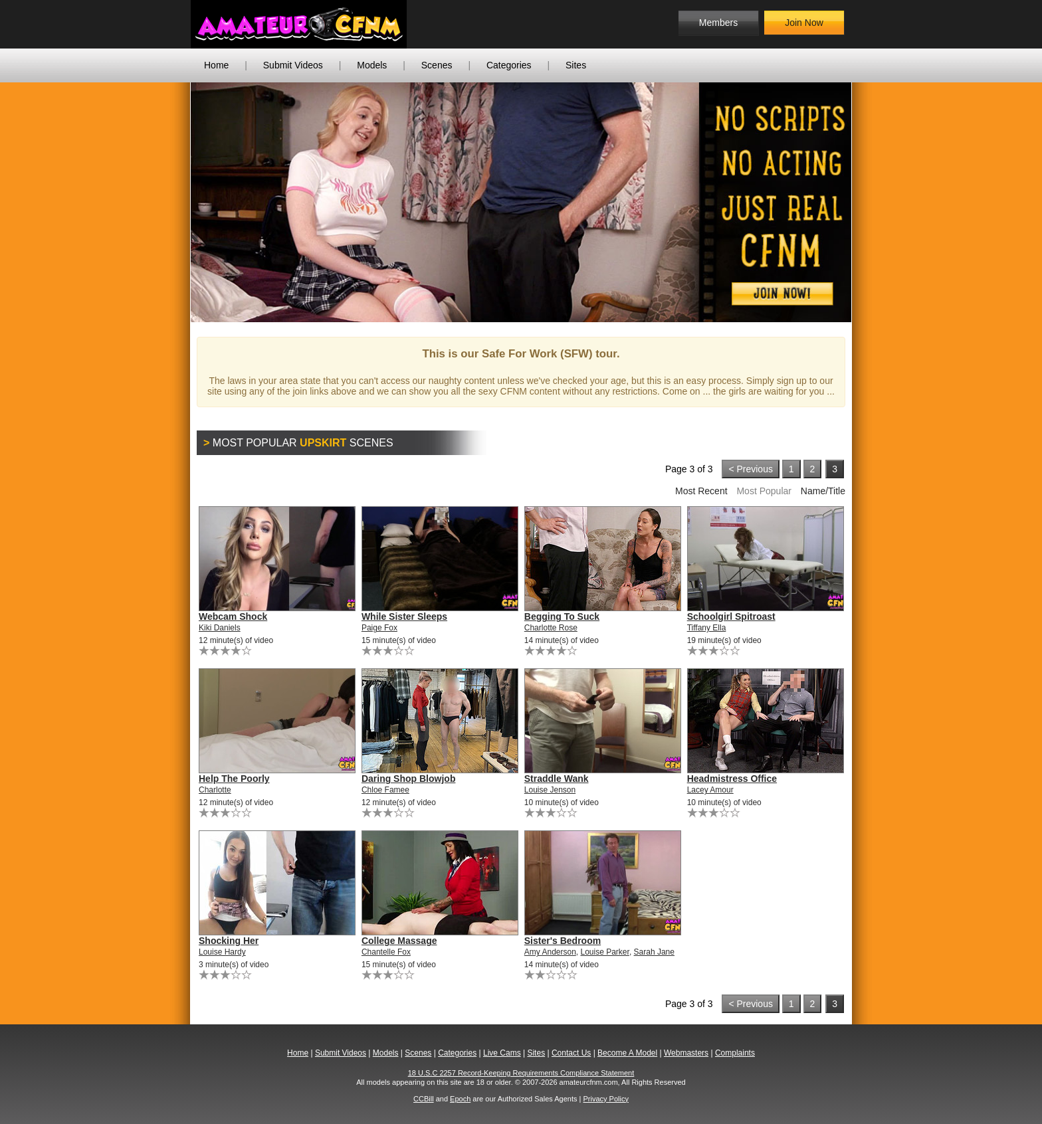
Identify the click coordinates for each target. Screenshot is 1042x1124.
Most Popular (763, 491)
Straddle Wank (556, 778)
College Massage (399, 940)
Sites (576, 65)
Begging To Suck (561, 616)
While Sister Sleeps (404, 616)
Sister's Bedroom (562, 940)
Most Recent (701, 491)
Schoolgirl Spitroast (731, 616)
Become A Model (627, 1053)
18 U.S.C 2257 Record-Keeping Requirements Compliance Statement (521, 1073)
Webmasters (686, 1053)
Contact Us (571, 1053)
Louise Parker (605, 952)
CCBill (423, 1099)
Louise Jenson (549, 790)
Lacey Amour (710, 790)
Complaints (735, 1053)
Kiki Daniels (220, 627)
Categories (509, 65)
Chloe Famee (385, 790)
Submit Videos (293, 65)
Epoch (460, 1099)
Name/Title (823, 491)
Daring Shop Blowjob (409, 778)
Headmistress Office (732, 778)
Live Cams (502, 1053)
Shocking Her (229, 940)
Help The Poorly (234, 778)
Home (216, 65)
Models (372, 65)
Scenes (437, 65)
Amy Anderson (550, 952)
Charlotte (215, 790)
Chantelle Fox (386, 952)
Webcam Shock (233, 616)
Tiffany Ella (706, 627)
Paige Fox (379, 627)
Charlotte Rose (550, 627)
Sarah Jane (654, 952)
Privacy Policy (605, 1099)
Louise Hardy (222, 952)
